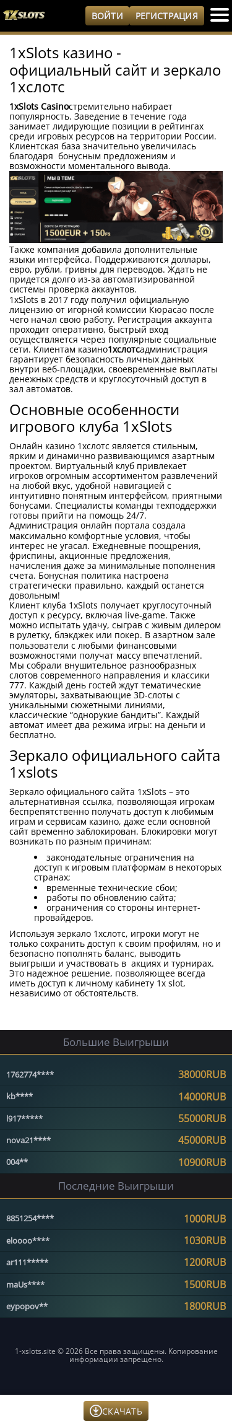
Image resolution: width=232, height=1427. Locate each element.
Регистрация (166, 16)
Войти (107, 16)
